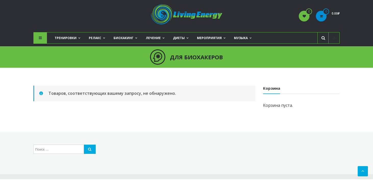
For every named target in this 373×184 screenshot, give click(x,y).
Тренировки (66, 38)
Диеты (179, 38)
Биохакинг (123, 38)
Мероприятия (209, 38)
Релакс (95, 38)
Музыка (241, 38)
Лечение (153, 38)
